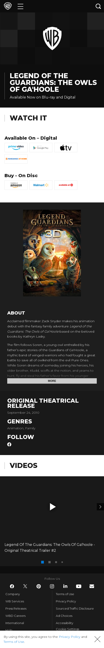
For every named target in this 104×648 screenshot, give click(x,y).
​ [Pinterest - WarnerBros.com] (38, 586)
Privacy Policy (66, 601)
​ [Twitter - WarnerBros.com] (25, 586)
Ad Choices (64, 615)
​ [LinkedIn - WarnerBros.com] (65, 586)
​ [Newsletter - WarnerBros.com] (92, 586)
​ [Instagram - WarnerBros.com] (52, 586)
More (52, 381)
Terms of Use (65, 594)
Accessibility (64, 623)
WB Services (14, 601)
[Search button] (98, 6)
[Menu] (20, 6)
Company (12, 594)
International (14, 623)
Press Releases (15, 608)
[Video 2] (100, 506)
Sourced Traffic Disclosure (75, 608)
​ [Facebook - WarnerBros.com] (12, 586)
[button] (53, 506)
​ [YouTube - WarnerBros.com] (78, 586)
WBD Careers (15, 615)
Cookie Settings (67, 629)
